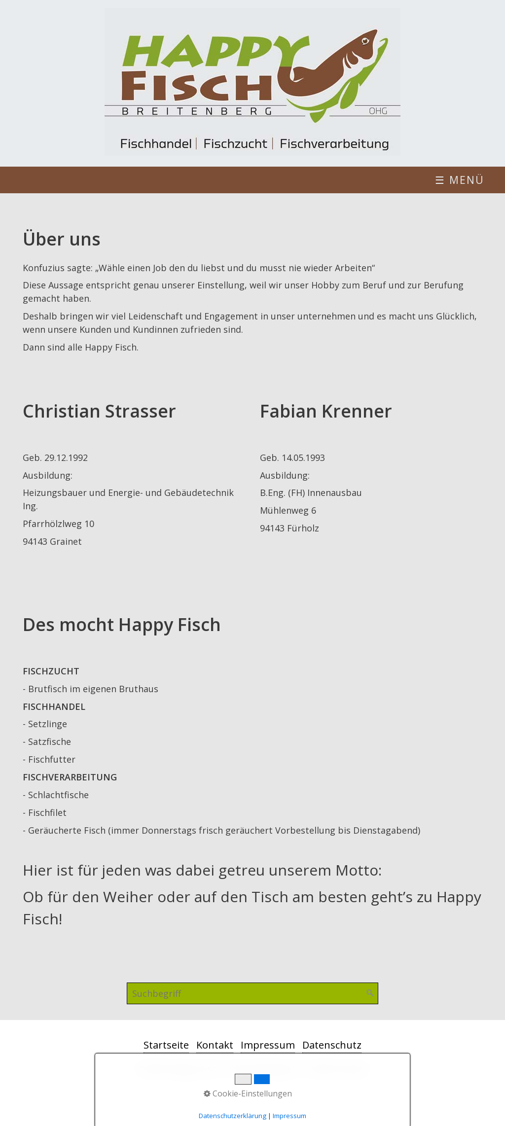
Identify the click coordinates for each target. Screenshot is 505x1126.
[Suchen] (370, 993)
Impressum (268, 1045)
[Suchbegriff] (252, 993)
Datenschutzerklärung (232, 1115)
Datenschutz (331, 1045)
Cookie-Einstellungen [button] (248, 1093)
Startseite (166, 1045)
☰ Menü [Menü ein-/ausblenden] (459, 180)
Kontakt (214, 1045)
